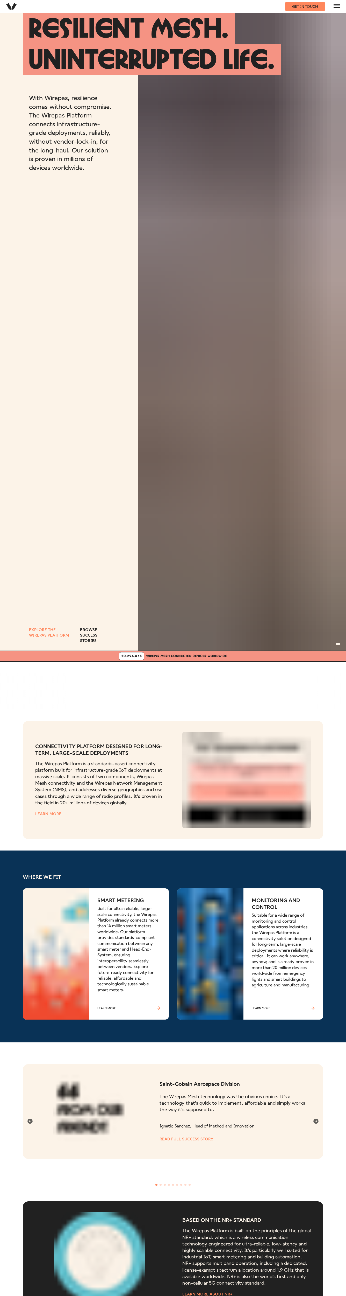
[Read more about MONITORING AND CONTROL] (250, 959)
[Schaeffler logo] (175, 680)
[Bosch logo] (123, 680)
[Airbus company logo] (278, 688)
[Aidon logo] (71, 680)
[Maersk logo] (227, 680)
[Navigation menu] (337, 6)
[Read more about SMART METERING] (96, 959)
